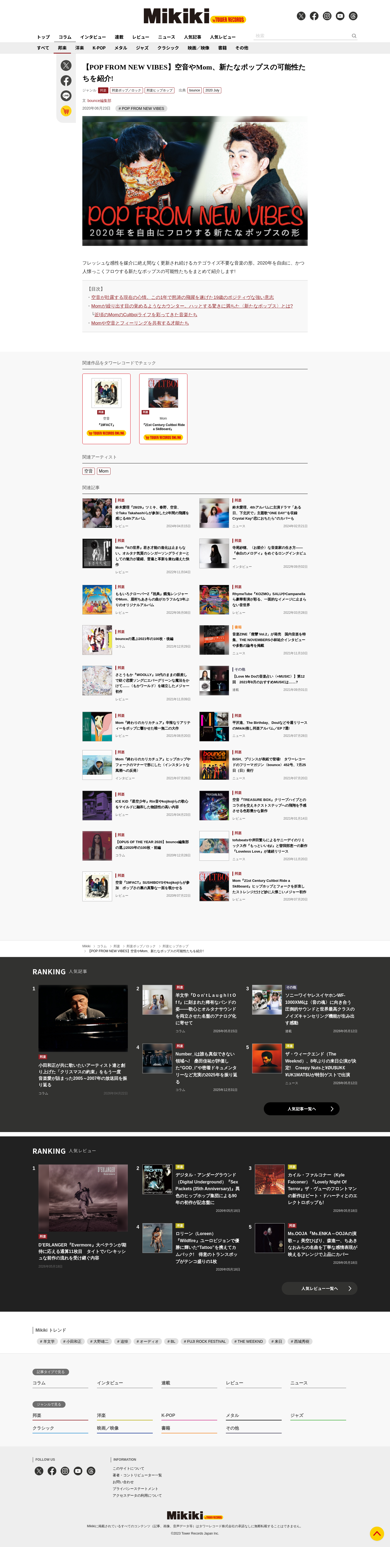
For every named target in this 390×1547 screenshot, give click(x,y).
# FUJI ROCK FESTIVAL (205, 1341)
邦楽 (62, 47)
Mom (104, 471)
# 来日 (277, 1341)
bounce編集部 (99, 100)
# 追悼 (122, 1341)
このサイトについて (128, 1468)
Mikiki (86, 946)
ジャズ (142, 47)
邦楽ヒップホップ (160, 90)
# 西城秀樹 (300, 1341)
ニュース (166, 37)
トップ (43, 37)
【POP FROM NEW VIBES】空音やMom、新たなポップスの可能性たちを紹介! (146, 951)
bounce (194, 90)
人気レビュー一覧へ (319, 1288)
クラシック (168, 47)
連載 (119, 37)
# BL (171, 1341)
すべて (43, 47)
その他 (241, 47)
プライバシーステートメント (135, 1488)
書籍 (222, 47)
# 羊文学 (47, 1341)
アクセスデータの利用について (137, 1495)
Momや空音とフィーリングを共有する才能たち (140, 323)
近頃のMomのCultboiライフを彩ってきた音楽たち (146, 314)
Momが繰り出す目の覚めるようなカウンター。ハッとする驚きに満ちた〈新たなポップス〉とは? (192, 306)
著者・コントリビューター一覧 (137, 1475)
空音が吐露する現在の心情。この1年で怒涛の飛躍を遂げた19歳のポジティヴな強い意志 (182, 297)
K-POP (99, 47)
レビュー (141, 37)
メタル (120, 47)
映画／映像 (198, 47)
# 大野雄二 (99, 1341)
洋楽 (79, 47)
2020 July (212, 90)
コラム (65, 37)
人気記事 (192, 37)
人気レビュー (223, 37)
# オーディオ (148, 1341)
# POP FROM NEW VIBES (141, 108)
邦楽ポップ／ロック (126, 90)
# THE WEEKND (249, 1341)
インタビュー (93, 37)
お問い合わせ (123, 1482)
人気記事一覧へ (302, 1108)
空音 (88, 471)
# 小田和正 (72, 1341)
